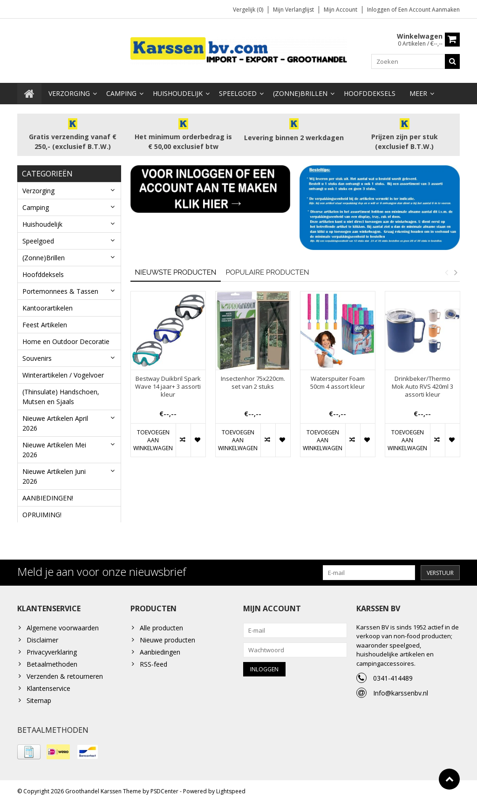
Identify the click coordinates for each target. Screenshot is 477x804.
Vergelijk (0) (248, 10)
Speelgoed (238, 93)
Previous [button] (446, 272)
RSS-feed (153, 665)
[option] (168, 378)
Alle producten (161, 629)
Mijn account (340, 10)
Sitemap (39, 701)
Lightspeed (230, 793)
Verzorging (69, 93)
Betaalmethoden (52, 665)
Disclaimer (42, 641)
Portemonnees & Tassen (60, 291)
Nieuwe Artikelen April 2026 (55, 423)
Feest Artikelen (44, 324)
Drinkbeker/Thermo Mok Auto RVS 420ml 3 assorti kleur (422, 387)
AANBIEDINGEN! (47, 497)
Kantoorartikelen (47, 308)
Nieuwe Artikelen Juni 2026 (54, 476)
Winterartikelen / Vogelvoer (63, 375)
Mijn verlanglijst (293, 10)
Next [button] (455, 272)
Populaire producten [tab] (267, 272)
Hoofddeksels (369, 93)
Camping (121, 93)
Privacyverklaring (52, 653)
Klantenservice (48, 689)
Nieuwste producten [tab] (176, 272)
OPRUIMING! (41, 514)
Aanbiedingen (160, 653)
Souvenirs (37, 358)
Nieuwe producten (167, 641)
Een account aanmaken (429, 10)
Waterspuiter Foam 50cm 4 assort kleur (337, 383)
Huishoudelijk (178, 93)
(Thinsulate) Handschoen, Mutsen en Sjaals (60, 396)
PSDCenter (164, 793)
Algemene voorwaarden (63, 629)
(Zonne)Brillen (300, 93)
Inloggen (379, 10)
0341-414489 (393, 679)
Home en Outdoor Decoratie (65, 341)
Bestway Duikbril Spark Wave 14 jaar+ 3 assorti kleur (168, 387)
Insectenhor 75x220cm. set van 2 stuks (253, 383)
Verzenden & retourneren (65, 677)
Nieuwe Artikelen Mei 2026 (54, 449)
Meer (418, 93)
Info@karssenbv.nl (400, 694)
